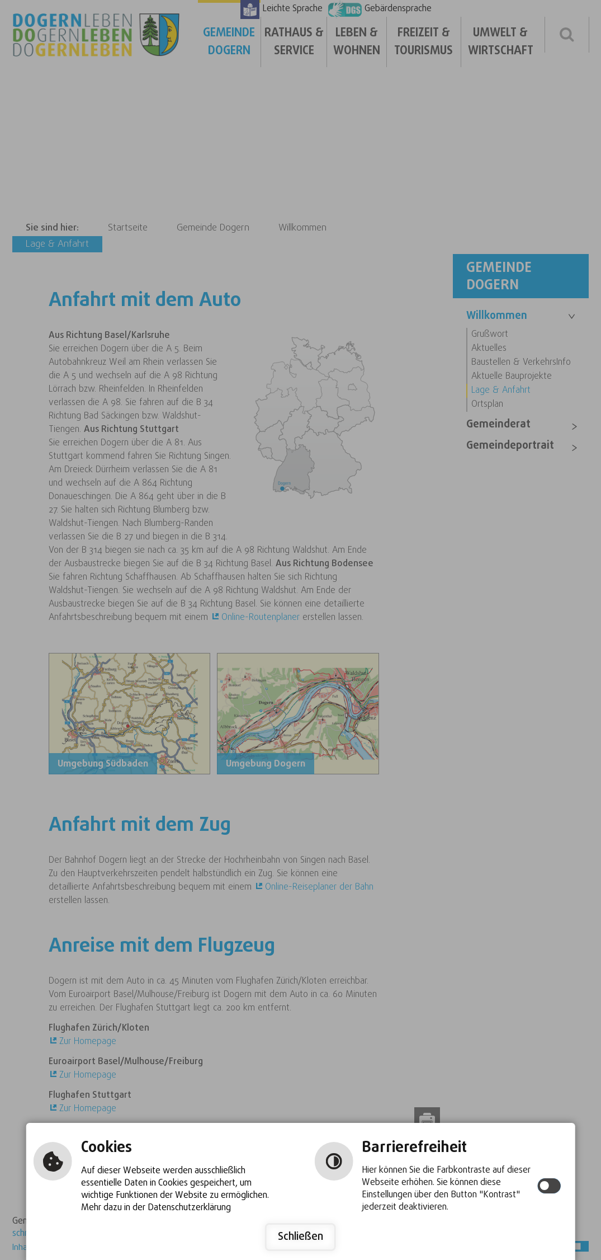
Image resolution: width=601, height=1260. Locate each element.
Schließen (300, 1237)
